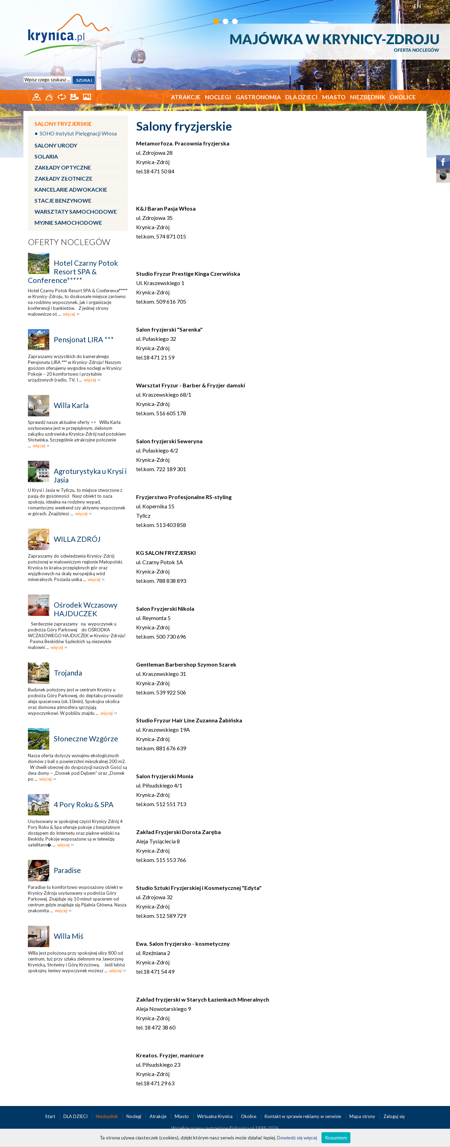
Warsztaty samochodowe (75, 211)
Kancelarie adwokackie (70, 189)
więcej (69, 314)
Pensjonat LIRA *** (84, 339)
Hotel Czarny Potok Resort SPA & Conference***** (73, 271)
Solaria (46, 156)
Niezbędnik (367, 97)
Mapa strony (362, 1116)
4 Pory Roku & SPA (83, 804)
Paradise (67, 870)
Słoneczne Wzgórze (86, 738)
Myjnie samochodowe (68, 222)
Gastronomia (258, 97)
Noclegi (218, 97)
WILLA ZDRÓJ (77, 539)
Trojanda (68, 672)
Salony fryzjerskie (63, 123)
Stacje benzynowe (62, 200)
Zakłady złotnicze (63, 178)
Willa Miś (68, 936)
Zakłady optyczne (62, 167)
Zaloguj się (394, 1116)
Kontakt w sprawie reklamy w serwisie (303, 1116)
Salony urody (55, 145)
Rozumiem (336, 1137)
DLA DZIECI (301, 97)
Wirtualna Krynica (215, 1116)
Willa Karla (71, 405)
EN (417, 6)
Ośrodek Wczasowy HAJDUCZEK (85, 609)
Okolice (403, 97)
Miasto (334, 97)
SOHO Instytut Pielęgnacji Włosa (78, 133)
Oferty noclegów (69, 242)
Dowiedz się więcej (297, 1137)
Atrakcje (186, 97)
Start (50, 1116)
